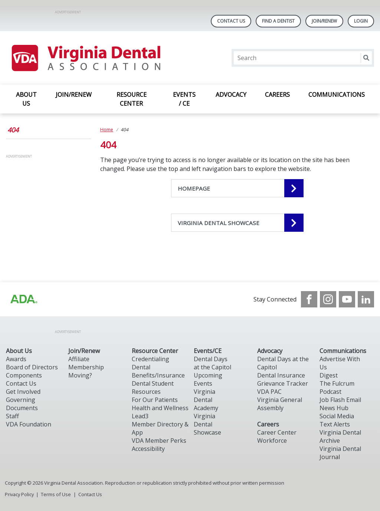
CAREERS (277, 94)
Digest (329, 375)
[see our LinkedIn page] (366, 299)
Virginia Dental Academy (206, 400)
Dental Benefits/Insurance (158, 371)
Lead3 (140, 416)
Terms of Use (56, 494)
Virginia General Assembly (279, 404)
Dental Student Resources (153, 387)
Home (106, 129)
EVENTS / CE (184, 99)
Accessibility (148, 449)
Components (24, 375)
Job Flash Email (340, 400)
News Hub (334, 408)
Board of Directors (32, 367)
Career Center (277, 432)
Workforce (272, 440)
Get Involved (23, 392)
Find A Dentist (278, 21)
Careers (268, 424)
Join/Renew (324, 21)
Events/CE (208, 351)
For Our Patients (155, 400)
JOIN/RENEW (74, 94)
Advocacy (269, 351)
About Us (19, 351)
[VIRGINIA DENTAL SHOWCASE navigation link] (237, 223)
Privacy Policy (19, 494)
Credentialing (150, 359)
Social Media (337, 416)
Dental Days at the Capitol (212, 363)
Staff (12, 416)
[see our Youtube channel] (347, 299)
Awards (16, 359)
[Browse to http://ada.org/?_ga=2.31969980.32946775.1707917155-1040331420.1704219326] (23, 299)
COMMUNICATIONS (336, 94)
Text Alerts (335, 424)
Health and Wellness (160, 408)
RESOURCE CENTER (132, 99)
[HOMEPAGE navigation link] (237, 188)
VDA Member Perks (159, 440)
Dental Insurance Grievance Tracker (282, 379)
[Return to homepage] (85, 58)
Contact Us (231, 21)
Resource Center (155, 351)
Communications (343, 351)
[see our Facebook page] (309, 299)
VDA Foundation (28, 424)
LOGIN (361, 21)
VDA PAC (269, 392)
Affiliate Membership (86, 363)
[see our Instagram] (328, 299)
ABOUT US (26, 99)
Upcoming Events (208, 379)
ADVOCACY (231, 94)
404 (13, 129)
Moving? (80, 375)
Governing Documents (22, 404)
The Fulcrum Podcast (337, 387)
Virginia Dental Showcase (207, 424)
